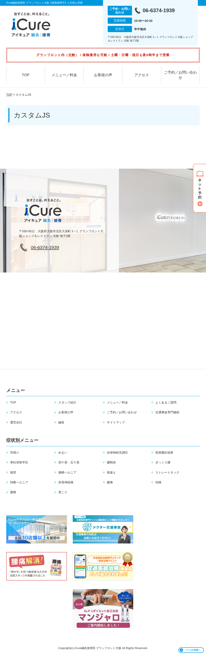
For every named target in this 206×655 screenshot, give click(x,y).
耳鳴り (14, 452)
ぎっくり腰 (162, 462)
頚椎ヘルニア (19, 482)
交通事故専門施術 (167, 412)
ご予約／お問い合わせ (180, 75)
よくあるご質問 (165, 402)
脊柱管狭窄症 (19, 462)
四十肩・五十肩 (68, 462)
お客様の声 (103, 75)
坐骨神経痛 (65, 482)
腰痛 (13, 492)
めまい (62, 452)
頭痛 (158, 482)
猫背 (13, 472)
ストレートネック (167, 472)
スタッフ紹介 (67, 402)
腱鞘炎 (111, 462)
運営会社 (16, 422)
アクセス (141, 75)
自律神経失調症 (117, 452)
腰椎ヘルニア (67, 472)
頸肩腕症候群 (164, 452)
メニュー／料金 (64, 75)
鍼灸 (61, 422)
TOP (25, 75)
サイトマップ (116, 422)
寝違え (111, 472)
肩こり (62, 492)
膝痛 (110, 482)
